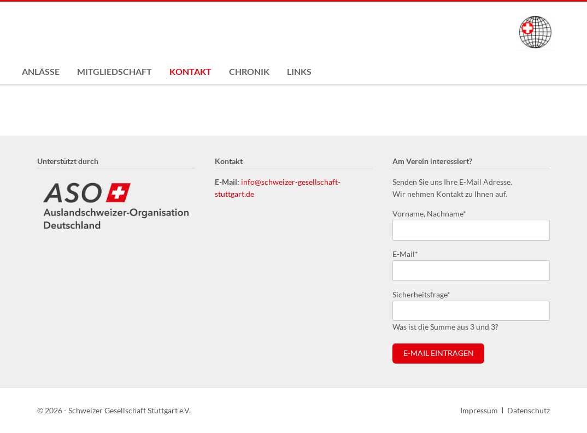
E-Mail (409, 253)
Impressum (479, 410)
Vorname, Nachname (429, 213)
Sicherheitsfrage (421, 294)
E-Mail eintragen (438, 353)
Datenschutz (528, 410)
